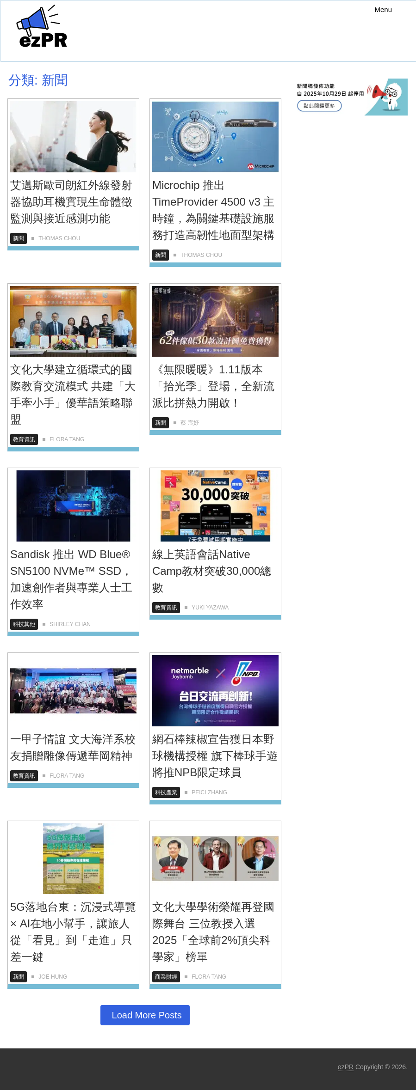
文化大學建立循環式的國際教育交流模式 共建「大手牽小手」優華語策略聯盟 (73, 394)
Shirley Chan (70, 624)
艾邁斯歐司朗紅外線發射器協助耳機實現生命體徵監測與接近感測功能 (71, 202)
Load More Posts (147, 1015)
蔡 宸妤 (189, 423)
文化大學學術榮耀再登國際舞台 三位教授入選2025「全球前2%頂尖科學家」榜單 (213, 932)
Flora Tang (67, 439)
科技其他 (24, 624)
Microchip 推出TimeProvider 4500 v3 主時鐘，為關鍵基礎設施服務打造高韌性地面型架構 (213, 210)
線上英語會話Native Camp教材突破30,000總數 (211, 571)
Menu (383, 9)
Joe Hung (52, 977)
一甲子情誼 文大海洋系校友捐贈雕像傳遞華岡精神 (73, 747)
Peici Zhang (209, 792)
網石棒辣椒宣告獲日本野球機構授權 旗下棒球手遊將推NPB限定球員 (215, 756)
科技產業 (166, 792)
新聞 (18, 238)
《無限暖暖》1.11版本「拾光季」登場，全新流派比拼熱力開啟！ (213, 386)
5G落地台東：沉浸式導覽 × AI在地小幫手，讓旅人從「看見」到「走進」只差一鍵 (73, 932)
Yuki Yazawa (210, 607)
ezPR (346, 1067)
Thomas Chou (59, 238)
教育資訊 (24, 439)
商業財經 (166, 977)
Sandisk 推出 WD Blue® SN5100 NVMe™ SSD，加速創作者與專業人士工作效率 (71, 579)
